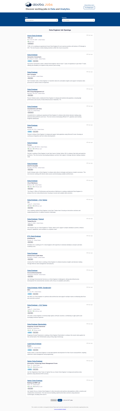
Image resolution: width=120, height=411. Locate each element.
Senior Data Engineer (34, 361)
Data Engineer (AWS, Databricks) (39, 288)
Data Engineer (32, 55)
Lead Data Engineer (34, 344)
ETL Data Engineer (34, 236)
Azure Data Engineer (34, 36)
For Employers (89, 8)
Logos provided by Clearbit (60, 409)
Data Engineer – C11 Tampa (37, 200)
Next (59, 400)
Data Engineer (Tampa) (35, 219)
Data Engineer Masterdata (36, 324)
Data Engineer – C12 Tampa (37, 305)
